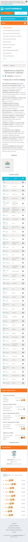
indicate (6, 300)
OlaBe (6, 507)
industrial (7, 340)
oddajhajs (7, 499)
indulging (7, 333)
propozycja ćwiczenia (8, 395)
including (7, 247)
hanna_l (7, 492)
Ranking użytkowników (8, 56)
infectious (7, 371)
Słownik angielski (7, 47)
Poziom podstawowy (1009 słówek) (11, 30)
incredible (7, 266)
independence (7, 283)
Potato (6, 515)
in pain (6, 215)
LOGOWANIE (21, 13)
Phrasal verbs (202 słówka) (9, 39)
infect (6, 375)
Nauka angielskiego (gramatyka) (10, 50)
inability (6, 231)
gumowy (7, 503)
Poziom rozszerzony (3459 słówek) (11, 33)
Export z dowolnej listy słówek (11, 413)
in (5, 182)
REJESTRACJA (7, 13)
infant (6, 360)
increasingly (7, 262)
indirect (6, 309)
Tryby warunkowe (7, 42)
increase (6, 258)
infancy (6, 356)
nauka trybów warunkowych (14, 527)
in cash (6, 190)
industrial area (7, 344)
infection (6, 363)
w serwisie (19, 475)
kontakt (14, 532)
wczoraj (11, 475)
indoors (6, 325)
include (6, 251)
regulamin (14, 523)
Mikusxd (18, 400)
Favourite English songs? (9, 404)
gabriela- (20, 409)
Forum (4, 58)
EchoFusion (8, 496)
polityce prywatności (8, 4)
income (6, 254)
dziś (5, 475)
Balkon (7, 480)
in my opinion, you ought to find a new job (6, 203)
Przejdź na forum (14, 442)
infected (6, 379)
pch (19, 418)
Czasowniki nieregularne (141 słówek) (12, 36)
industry (6, 337)
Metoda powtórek (7, 53)
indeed (6, 275)
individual (7, 312)
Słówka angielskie (7, 27)
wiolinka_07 (8, 484)
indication (7, 297)
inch (6, 235)
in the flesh (7, 219)
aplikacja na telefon (8, 433)
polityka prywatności (14, 525)
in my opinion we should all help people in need (6, 210)
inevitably (7, 352)
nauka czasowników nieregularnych (14, 530)
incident (6, 239)
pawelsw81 (22, 426)
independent (7, 279)
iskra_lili (7, 488)
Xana (6, 511)
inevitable (7, 348)
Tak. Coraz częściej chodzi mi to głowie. (7, 437)
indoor (6, 321)
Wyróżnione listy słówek (9, 44)
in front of (7, 194)
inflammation (7, 383)
